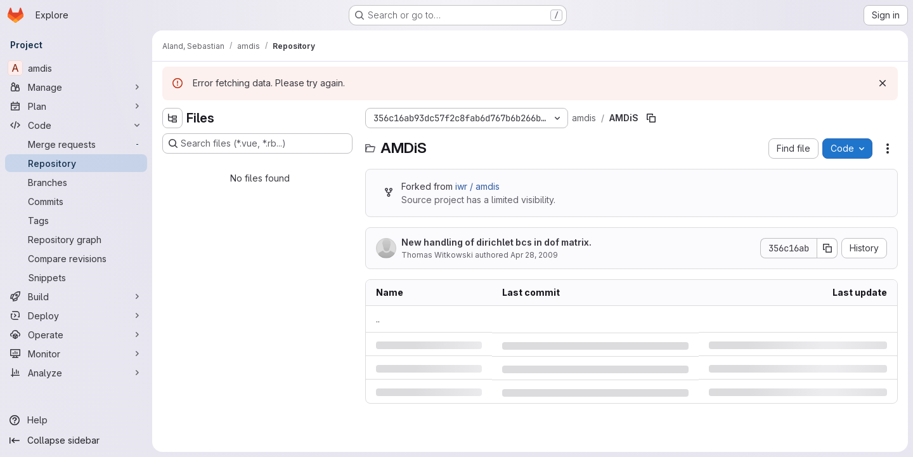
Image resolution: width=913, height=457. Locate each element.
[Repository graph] (76, 239)
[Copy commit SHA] (827, 248)
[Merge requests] (76, 144)
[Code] (76, 125)
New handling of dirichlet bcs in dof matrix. (496, 242)
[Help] (76, 420)
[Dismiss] (882, 83)
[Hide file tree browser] (172, 118)
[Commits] (76, 201)
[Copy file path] (651, 118)
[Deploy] (76, 315)
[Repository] (76, 163)
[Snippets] (76, 277)
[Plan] (76, 106)
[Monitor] (76, 353)
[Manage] (76, 87)
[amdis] (76, 68)
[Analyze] (76, 372)
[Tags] (76, 220)
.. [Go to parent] (378, 319)
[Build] (76, 296)
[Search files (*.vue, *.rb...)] (257, 143)
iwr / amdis (477, 186)
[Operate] (76, 334)
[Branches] (76, 182)
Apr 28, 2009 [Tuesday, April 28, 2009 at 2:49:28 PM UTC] (534, 255)
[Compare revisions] (76, 258)
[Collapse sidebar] (76, 440)
